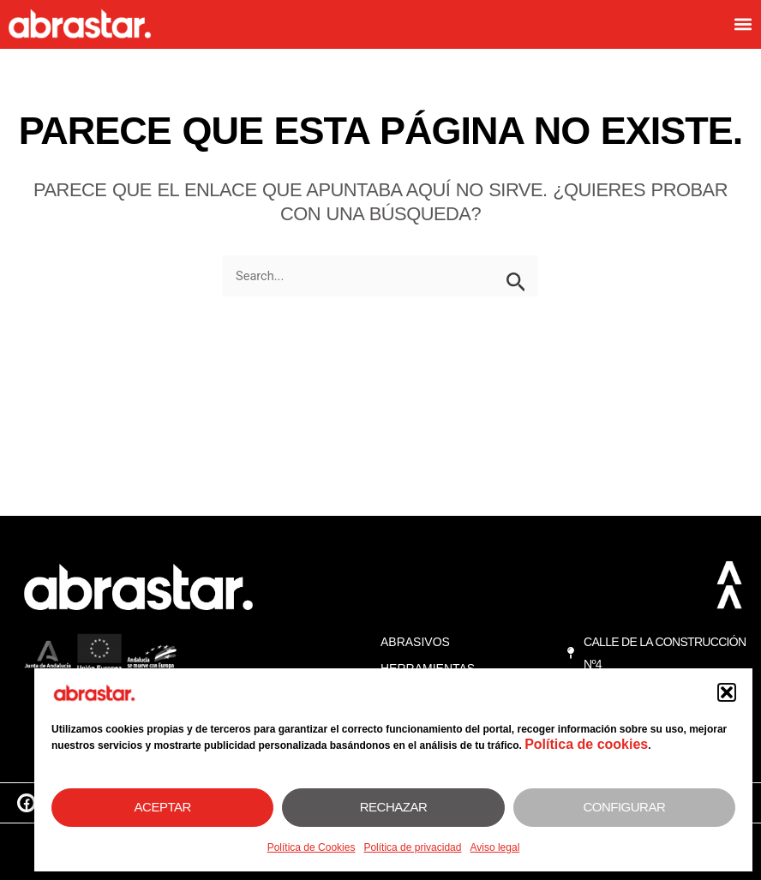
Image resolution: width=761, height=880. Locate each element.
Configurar (624, 806)
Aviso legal (494, 847)
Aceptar (163, 806)
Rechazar (394, 806)
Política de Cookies (311, 847)
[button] (726, 692)
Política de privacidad (412, 847)
